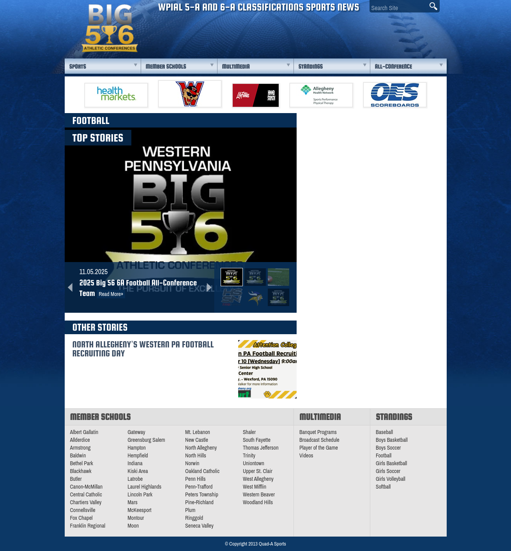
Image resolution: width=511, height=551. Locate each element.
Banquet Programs (318, 432)
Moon (133, 525)
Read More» (111, 294)
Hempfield (137, 455)
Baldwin (78, 455)
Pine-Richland (199, 502)
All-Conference (393, 66)
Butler (76, 478)
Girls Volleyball (390, 478)
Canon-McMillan (86, 486)
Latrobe (135, 478)
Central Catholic (86, 494)
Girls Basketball (391, 463)
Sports (77, 66)
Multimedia (236, 66)
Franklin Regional (88, 525)
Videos (306, 455)
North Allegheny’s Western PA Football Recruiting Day (143, 348)
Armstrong (80, 447)
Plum (190, 510)
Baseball (384, 432)
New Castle (196, 439)
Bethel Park (81, 463)
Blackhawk (81, 471)
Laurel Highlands (144, 486)
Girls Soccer (388, 471)
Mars (132, 502)
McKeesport (139, 510)
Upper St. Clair (257, 471)
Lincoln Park (139, 494)
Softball (383, 486)
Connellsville (82, 510)
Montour (135, 517)
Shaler (249, 432)
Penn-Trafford (198, 486)
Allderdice (80, 439)
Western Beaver (259, 494)
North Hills (195, 455)
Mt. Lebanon (197, 432)
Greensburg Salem (146, 439)
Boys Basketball (392, 439)
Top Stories (98, 137)
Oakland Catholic (202, 471)
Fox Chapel (81, 517)
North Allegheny (201, 447)
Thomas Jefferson (261, 447)
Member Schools (166, 66)
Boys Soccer (388, 447)
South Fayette (257, 439)
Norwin (192, 463)
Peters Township (201, 494)
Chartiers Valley (86, 502)
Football (383, 455)
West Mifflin (254, 486)
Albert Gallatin (84, 432)
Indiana (134, 463)
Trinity (249, 455)
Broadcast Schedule (319, 439)
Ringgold (194, 517)
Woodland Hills (258, 502)
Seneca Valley (199, 525)
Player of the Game (318, 447)
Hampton (136, 447)
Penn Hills (195, 478)
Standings (311, 66)
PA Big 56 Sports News (110, 28)
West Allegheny (258, 478)
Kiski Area (137, 471)
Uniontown (253, 463)
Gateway (136, 432)
